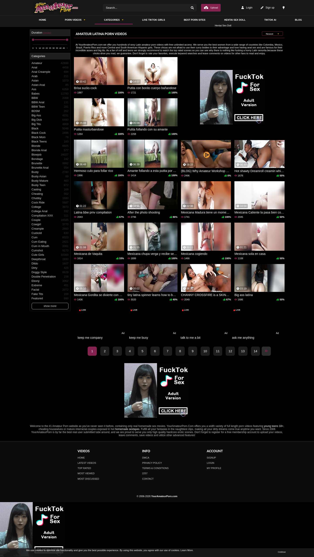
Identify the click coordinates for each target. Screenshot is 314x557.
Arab (50, 76)
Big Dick (50, 120)
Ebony (50, 281)
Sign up (268, 7)
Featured (50, 298)
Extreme (50, 285)
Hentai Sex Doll (235, 20)
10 (205, 351)
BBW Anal (50, 102)
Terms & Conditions (155, 468)
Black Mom (50, 137)
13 (243, 351)
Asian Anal (50, 85)
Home (81, 457)
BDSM (50, 111)
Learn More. (187, 550)
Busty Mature (50, 181)
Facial (50, 290)
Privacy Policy (152, 463)
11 (218, 351)
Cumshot (50, 250)
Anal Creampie (50, 72)
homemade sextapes (127, 429)
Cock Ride (50, 202)
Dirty (50, 268)
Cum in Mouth (50, 246)
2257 (144, 473)
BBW (50, 98)
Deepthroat (50, 259)
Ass (50, 89)
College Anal (50, 211)
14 (255, 351)
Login (246, 7)
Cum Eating (50, 242)
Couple (50, 220)
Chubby (50, 198)
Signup (211, 457)
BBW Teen (50, 107)
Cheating (50, 194)
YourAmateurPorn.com (164, 496)
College (50, 207)
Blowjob (50, 154)
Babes (50, 93)
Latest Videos (87, 463)
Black (50, 128)
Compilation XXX (50, 215)
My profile (214, 468)
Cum (50, 237)
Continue (282, 552)
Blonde (50, 146)
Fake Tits (50, 294)
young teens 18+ (273, 426)
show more (50, 306)
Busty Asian (50, 176)
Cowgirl (50, 224)
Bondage (50, 159)
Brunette (50, 163)
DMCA (145, 457)
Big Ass (50, 115)
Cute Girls (50, 255)
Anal (50, 67)
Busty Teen (50, 185)
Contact (148, 478)
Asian (50, 80)
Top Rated (84, 468)
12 (230, 351)
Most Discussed (88, 478)
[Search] (192, 8)
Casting (50, 189)
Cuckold (50, 233)
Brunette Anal (50, 168)
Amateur (50, 63)
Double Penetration (50, 276)
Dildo (50, 263)
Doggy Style (50, 272)
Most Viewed (86, 473)
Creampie (50, 229)
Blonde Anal (50, 150)
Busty (50, 172)
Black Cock (50, 133)
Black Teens (50, 141)
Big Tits (50, 124)
